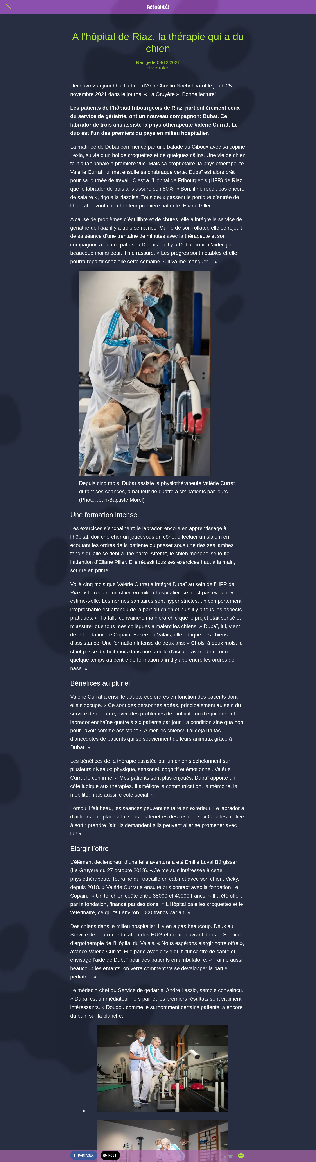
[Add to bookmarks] (230, 1156)
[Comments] (240, 1156)
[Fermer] (8, 7)
